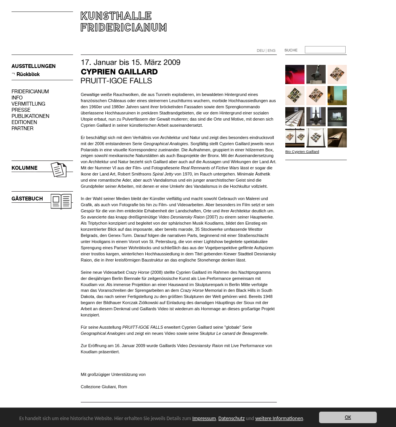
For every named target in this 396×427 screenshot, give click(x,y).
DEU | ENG (266, 50)
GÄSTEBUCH (27, 199)
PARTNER (22, 128)
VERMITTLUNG (28, 104)
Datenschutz (231, 418)
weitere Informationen (279, 418)
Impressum (204, 418)
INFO (17, 98)
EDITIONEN (24, 122)
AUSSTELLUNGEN (34, 66)
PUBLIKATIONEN (30, 116)
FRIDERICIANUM (30, 91)
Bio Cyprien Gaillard (302, 151)
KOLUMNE (24, 168)
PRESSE (21, 110)
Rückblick (28, 74)
